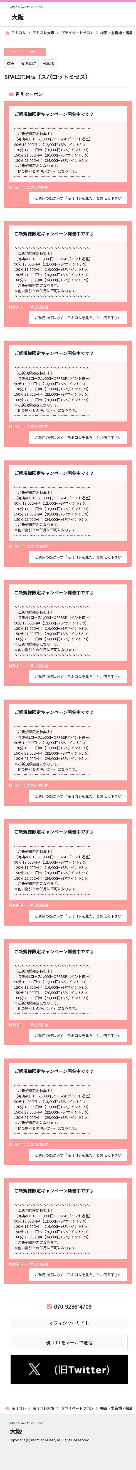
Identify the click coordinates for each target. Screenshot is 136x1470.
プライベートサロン (77, 32)
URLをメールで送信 (69, 1342)
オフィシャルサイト (69, 1322)
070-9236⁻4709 (69, 1306)
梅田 (10, 63)
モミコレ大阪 (43, 32)
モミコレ (15, 32)
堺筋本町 (28, 63)
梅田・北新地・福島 (116, 32)
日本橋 (48, 63)
